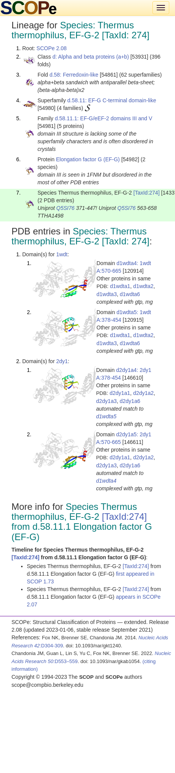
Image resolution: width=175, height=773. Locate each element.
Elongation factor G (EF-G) (88, 159)
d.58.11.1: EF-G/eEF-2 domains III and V (103, 118)
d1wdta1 (120, 286)
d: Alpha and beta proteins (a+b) (90, 57)
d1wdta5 (106, 416)
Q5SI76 (65, 208)
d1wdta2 (143, 286)
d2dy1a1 (120, 393)
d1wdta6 (130, 294)
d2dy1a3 (106, 401)
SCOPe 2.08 (51, 48)
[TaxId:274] (146, 193)
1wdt (62, 254)
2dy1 (62, 361)
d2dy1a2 (143, 393)
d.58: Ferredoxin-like (73, 75)
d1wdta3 (106, 294)
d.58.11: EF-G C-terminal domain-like (111, 100)
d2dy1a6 (130, 401)
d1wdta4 (106, 481)
